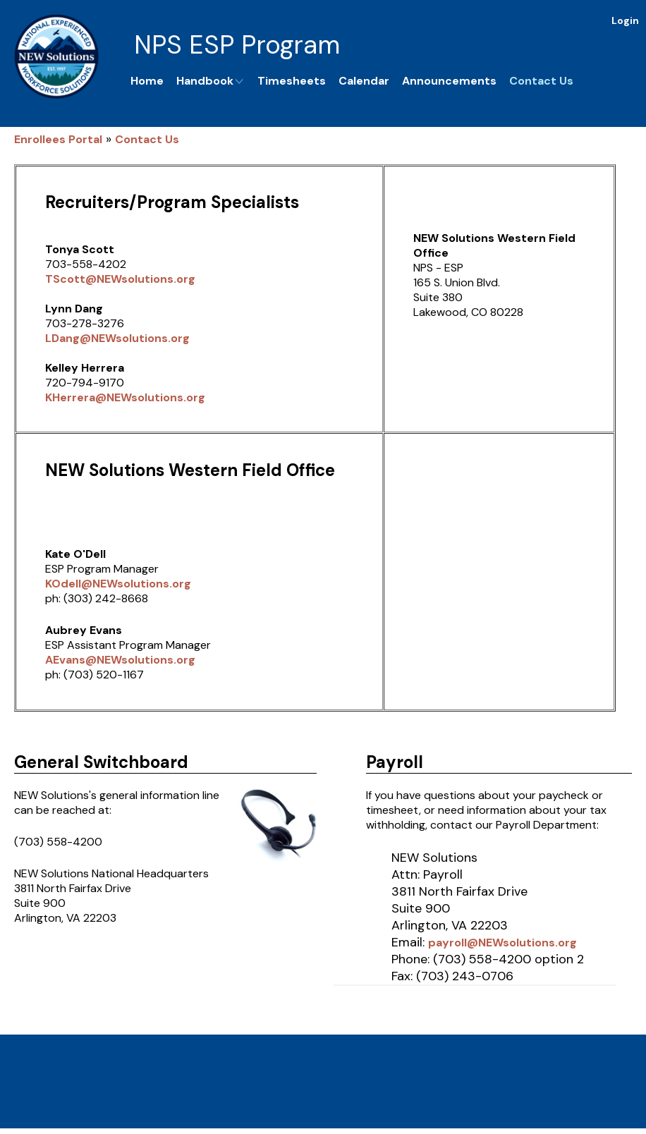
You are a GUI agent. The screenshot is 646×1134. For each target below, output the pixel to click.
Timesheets (291, 80)
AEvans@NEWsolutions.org (120, 659)
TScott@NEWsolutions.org (120, 279)
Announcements (449, 80)
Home (147, 80)
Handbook (210, 80)
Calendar (364, 80)
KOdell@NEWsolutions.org (118, 583)
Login (625, 20)
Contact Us (541, 80)
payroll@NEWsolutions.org (502, 942)
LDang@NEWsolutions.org (117, 338)
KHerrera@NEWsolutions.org (125, 397)
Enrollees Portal (58, 139)
